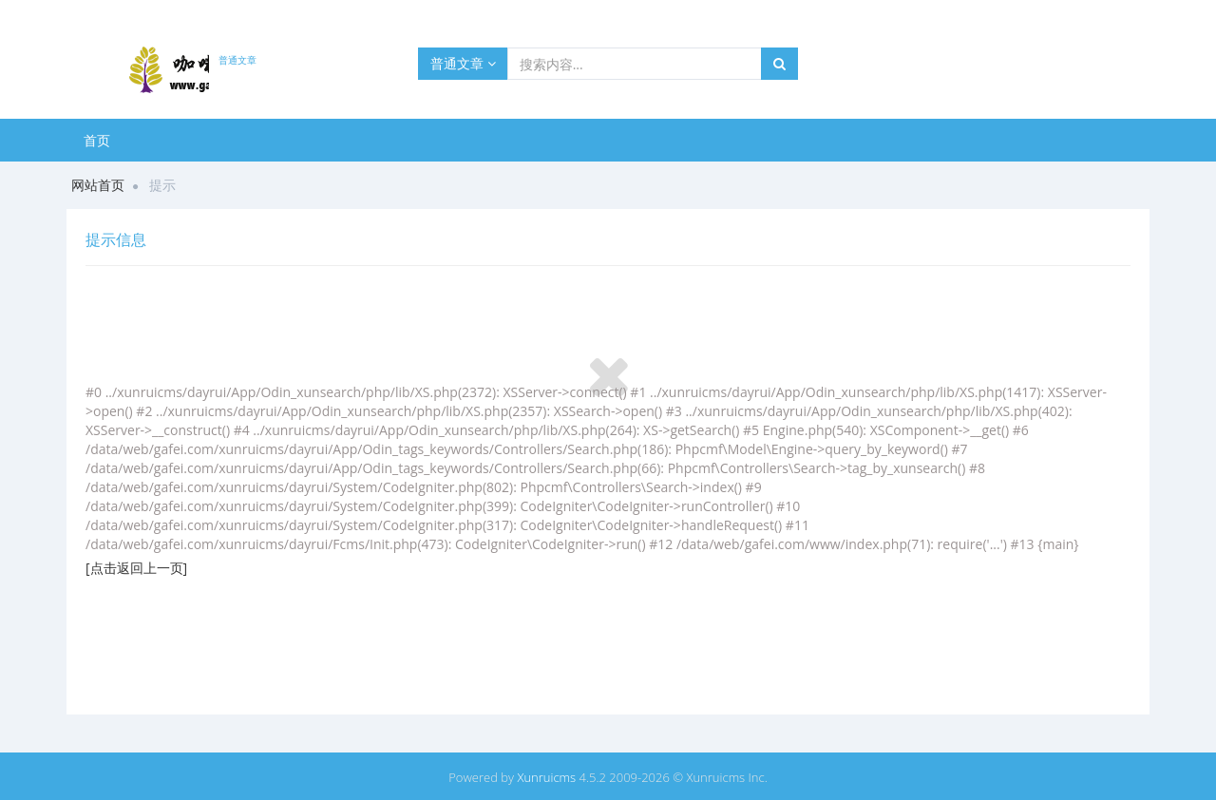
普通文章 (463, 63)
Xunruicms (546, 777)
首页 (97, 140)
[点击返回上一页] (136, 568)
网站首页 (97, 185)
